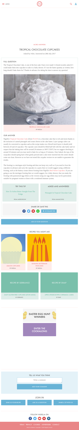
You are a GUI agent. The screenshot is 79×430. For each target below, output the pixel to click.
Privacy (29, 425)
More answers (39, 45)
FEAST (35, 139)
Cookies (36, 425)
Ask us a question (39, 402)
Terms (22, 425)
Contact (55, 425)
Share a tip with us (66, 402)
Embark (33, 427)
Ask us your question (39, 222)
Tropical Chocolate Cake (19, 139)
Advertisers (46, 425)
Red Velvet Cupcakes (57, 170)
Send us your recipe (13, 402)
